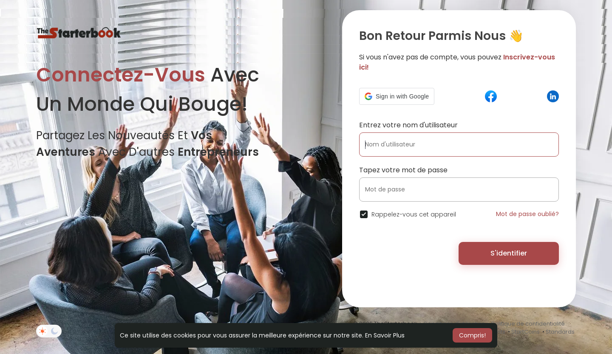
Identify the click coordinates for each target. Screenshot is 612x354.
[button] (396, 96)
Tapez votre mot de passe (403, 170)
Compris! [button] (472, 335)
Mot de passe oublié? (527, 214)
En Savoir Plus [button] (385, 335)
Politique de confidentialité (528, 324)
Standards (560, 332)
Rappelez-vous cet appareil (413, 214)
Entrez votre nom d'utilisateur (408, 125)
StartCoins (525, 332)
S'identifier (508, 253)
